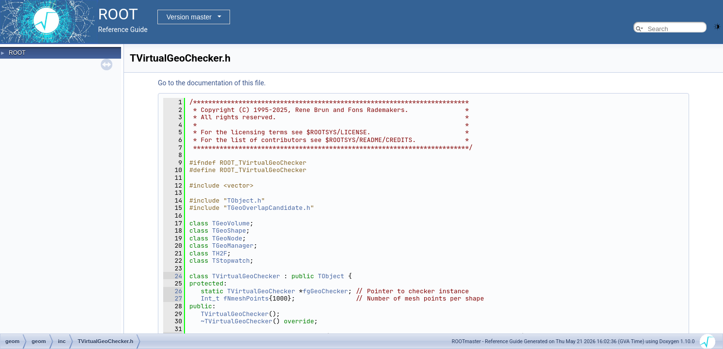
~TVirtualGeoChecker (236, 321)
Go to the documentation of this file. (212, 83)
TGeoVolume (231, 223)
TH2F (219, 253)
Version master (189, 17)
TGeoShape (229, 230)
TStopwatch (231, 260)
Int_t (209, 298)
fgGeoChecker (325, 291)
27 (172, 298)
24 (172, 276)
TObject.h (244, 200)
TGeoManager (233, 245)
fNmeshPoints (246, 298)
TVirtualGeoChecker (246, 276)
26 (172, 291)
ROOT (17, 52)
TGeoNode (227, 238)
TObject (331, 276)
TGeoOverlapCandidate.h (268, 208)
